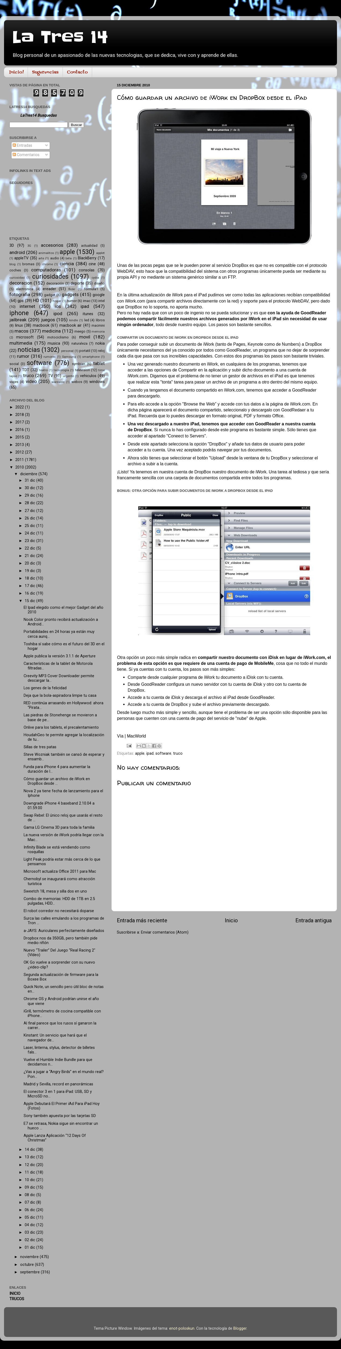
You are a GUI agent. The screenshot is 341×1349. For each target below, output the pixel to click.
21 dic (30, 556)
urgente (68, 376)
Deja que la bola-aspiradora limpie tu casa (60, 695)
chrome (47, 264)
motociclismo (58, 337)
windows (97, 381)
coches (15, 270)
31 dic (30, 480)
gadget (49, 295)
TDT (25, 370)
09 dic (30, 1187)
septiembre (30, 1272)
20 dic (30, 563)
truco (178, 753)
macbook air (70, 325)
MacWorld (136, 736)
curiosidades (50, 276)
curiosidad (17, 277)
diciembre (29, 474)
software (163, 753)
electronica (24, 289)
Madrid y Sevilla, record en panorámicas (58, 1084)
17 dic (30, 586)
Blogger (239, 1328)
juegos (48, 319)
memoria (98, 331)
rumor (23, 356)
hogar (57, 301)
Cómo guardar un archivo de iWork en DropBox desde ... (57, 781)
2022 (20, 407)
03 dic (30, 1232)
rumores (49, 357)
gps (20, 300)
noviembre (30, 1257)
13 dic (30, 1157)
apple (139, 753)
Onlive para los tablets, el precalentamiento (61, 727)
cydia (95, 277)
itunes (88, 314)
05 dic (30, 1217)
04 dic (30, 1225)
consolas (87, 270)
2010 (20, 467)
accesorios (52, 245)
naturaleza (79, 343)
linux (19, 325)
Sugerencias (45, 72)
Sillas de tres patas (40, 747)
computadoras (46, 269)
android (17, 252)
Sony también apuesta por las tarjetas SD (60, 1116)
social (14, 364)
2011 (20, 460)
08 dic (30, 1195)
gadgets (70, 294)
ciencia (67, 263)
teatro (43, 370)
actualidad (89, 246)
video (31, 381)
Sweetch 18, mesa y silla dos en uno (55, 891)
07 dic (30, 1202)
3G (29, 246)
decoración (55, 283)
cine (92, 264)
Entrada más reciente (142, 920)
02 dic (30, 1240)
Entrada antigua (313, 920)
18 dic (30, 578)
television (82, 370)
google (99, 295)
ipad (150, 753)
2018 (20, 414)
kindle (73, 320)
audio (54, 258)
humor (72, 301)
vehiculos (88, 376)
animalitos (46, 253)
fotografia (19, 294)
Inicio (231, 920)
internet (27, 306)
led (86, 320)
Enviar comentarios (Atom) (164, 932)
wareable (58, 382)
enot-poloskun (181, 1328)
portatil (84, 351)
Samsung (69, 357)
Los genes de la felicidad (45, 688)
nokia (100, 343)
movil (84, 337)
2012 (20, 452)
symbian (78, 364)
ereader (49, 289)
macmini (98, 325)
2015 (20, 437)
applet (100, 253)
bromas (28, 264)
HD (36, 300)
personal (67, 351)
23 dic (30, 541)
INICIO (14, 1293)
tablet (99, 363)
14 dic (30, 1149)
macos (21, 331)
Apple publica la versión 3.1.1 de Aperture (60, 656)
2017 (20, 422)
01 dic (30, 1247)
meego (79, 331)
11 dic (30, 1172)
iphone (19, 313)
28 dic (30, 503)
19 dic (30, 571)
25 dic (30, 526)
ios (58, 306)
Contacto (77, 72)
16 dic (30, 593)
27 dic (30, 510)
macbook (41, 325)
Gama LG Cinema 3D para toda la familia (59, 827)
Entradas (22, 145)
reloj (101, 351)
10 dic (30, 1180)
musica (54, 343)
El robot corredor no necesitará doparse (59, 911)
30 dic (30, 488)
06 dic (30, 1210)
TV (50, 376)
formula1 (91, 289)
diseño (99, 283)
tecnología (61, 370)
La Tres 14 (60, 37)
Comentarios (26, 155)
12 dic (30, 1165)
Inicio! (16, 72)
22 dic (30, 548)
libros (100, 320)
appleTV (21, 258)
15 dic (30, 601)
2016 (20, 429)
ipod (57, 313)
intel (101, 301)
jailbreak (18, 319)
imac (86, 301)
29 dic (30, 495)
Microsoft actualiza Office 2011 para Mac (60, 871)
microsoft (25, 337)
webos (76, 382)
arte (41, 258)
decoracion (20, 283)
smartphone (91, 357)
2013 (20, 445)
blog (12, 264)
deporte (77, 283)
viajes (13, 382)
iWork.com (135, 301)
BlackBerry (87, 258)
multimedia (20, 343)
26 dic (30, 518)
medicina (51, 331)
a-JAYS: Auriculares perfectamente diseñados (64, 930)
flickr (71, 289)
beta (69, 258)
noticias (28, 349)
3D (11, 245)
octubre (27, 1264)
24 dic (30, 533)
